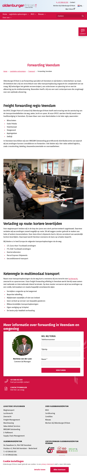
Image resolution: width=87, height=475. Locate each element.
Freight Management (11, 420)
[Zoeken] (70, 16)
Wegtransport (8, 410)
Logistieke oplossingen (18, 14)
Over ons (6, 18)
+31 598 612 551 (63, 2)
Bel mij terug (48, 336)
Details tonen (39, 470)
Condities (49, 417)
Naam (44, 359)
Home (5, 14)
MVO (32, 14)
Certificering (50, 413)
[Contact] (82, 31)
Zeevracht (7, 417)
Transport (31, 71)
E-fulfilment (8, 433)
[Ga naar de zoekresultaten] (83, 16)
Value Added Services (11, 426)
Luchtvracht (8, 413)
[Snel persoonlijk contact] (43, 381)
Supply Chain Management (14, 436)
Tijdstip (44, 349)
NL (80, 6)
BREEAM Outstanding (11, 429)
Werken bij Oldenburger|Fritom (64, 6)
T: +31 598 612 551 (9, 452)
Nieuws (41, 14)
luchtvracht (73, 279)
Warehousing (8, 423)
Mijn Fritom (69, 9)
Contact (72, 2)
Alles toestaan (59, 470)
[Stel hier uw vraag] (43, 389)
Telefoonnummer (48, 340)
